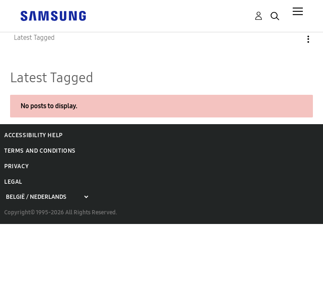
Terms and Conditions (40, 150)
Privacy (16, 166)
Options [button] (294, 39)
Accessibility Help (33, 135)
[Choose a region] (47, 197)
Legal (13, 181)
